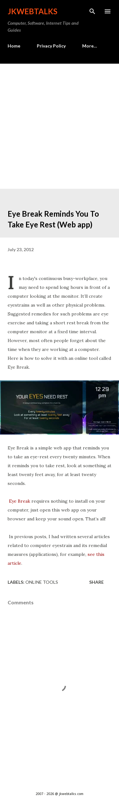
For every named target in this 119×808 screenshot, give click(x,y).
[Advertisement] (59, 126)
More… (89, 45)
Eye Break (19, 501)
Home (14, 45)
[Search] (92, 11)
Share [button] (96, 582)
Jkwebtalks (32, 11)
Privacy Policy (51, 45)
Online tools (41, 582)
